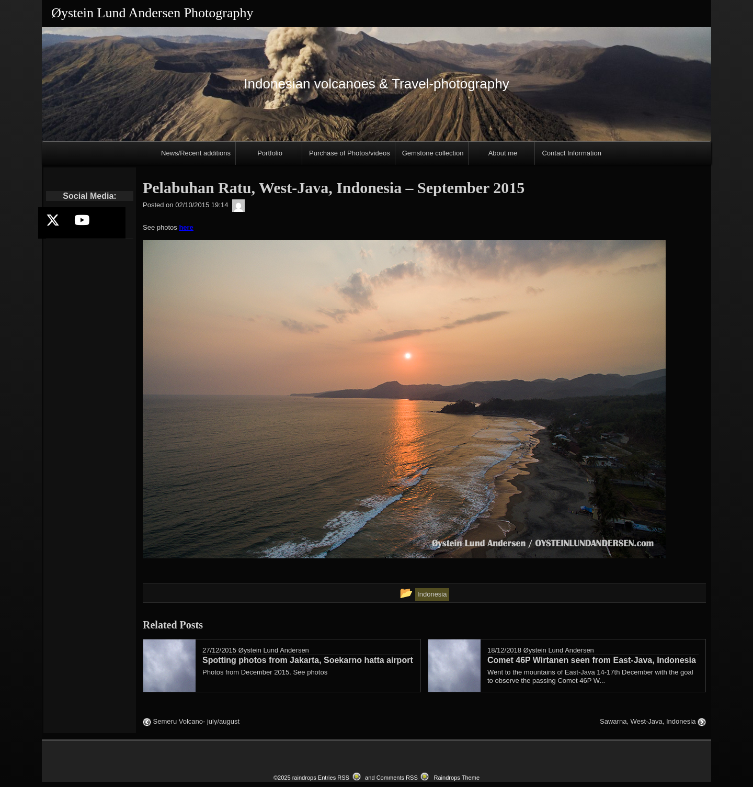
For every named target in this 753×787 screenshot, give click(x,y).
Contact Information (571, 153)
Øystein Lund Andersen (273, 650)
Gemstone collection (433, 153)
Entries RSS (333, 777)
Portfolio (269, 153)
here (186, 227)
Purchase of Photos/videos (349, 153)
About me (503, 153)
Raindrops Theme (456, 777)
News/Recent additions (196, 153)
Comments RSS (397, 777)
